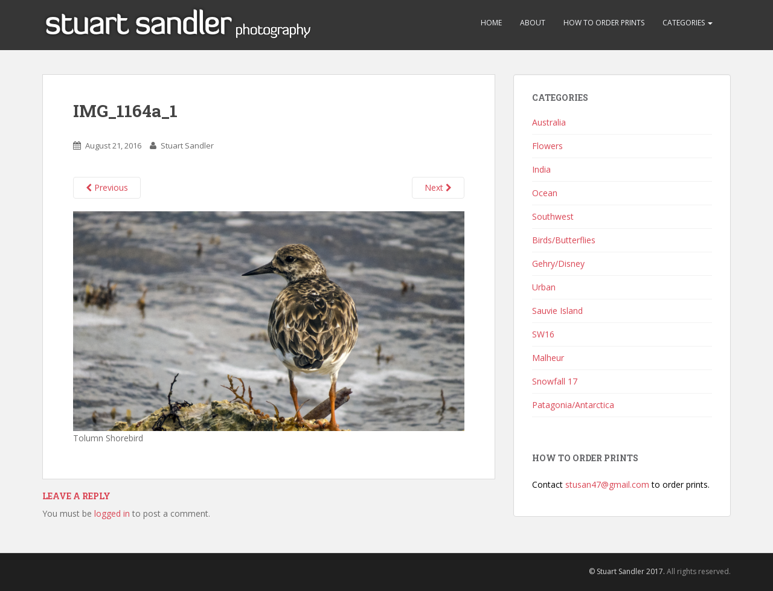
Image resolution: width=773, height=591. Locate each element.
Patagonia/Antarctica (573, 405)
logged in (112, 513)
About (532, 23)
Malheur (548, 357)
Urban (544, 287)
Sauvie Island (557, 310)
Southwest (553, 216)
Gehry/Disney (558, 263)
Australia (549, 122)
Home (491, 23)
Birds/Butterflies (563, 240)
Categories (687, 23)
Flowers (547, 146)
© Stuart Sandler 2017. (627, 571)
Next (438, 187)
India (541, 169)
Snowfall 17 (554, 381)
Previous (107, 187)
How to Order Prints (603, 23)
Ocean (544, 193)
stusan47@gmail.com (607, 484)
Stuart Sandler (187, 145)
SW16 (543, 334)
